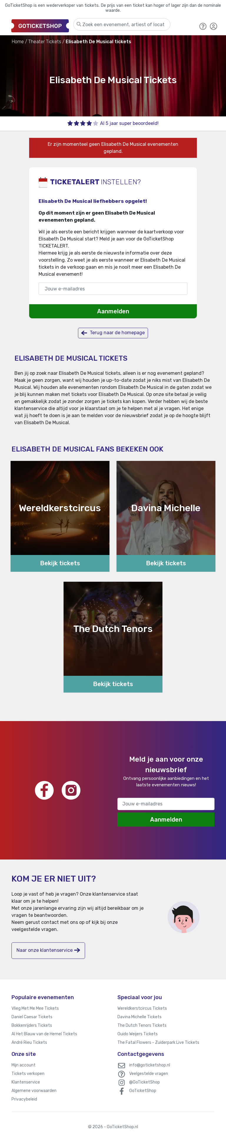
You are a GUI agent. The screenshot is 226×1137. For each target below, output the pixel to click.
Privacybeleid (24, 1099)
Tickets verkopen (27, 1073)
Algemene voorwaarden (33, 1090)
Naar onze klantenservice (48, 950)
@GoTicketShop (144, 1082)
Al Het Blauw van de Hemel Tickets (44, 1033)
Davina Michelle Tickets (139, 1016)
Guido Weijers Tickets (137, 1033)
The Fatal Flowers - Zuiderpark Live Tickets (158, 1042)
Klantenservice (25, 1082)
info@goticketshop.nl (149, 1065)
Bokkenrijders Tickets (31, 1025)
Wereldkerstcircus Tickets (142, 1008)
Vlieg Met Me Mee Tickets (35, 1008)
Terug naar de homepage (113, 333)
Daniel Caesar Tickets (31, 1016)
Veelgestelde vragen (148, 1073)
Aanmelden (113, 311)
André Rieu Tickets (29, 1042)
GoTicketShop (142, 1090)
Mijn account (23, 1065)
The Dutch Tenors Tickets (142, 1025)
